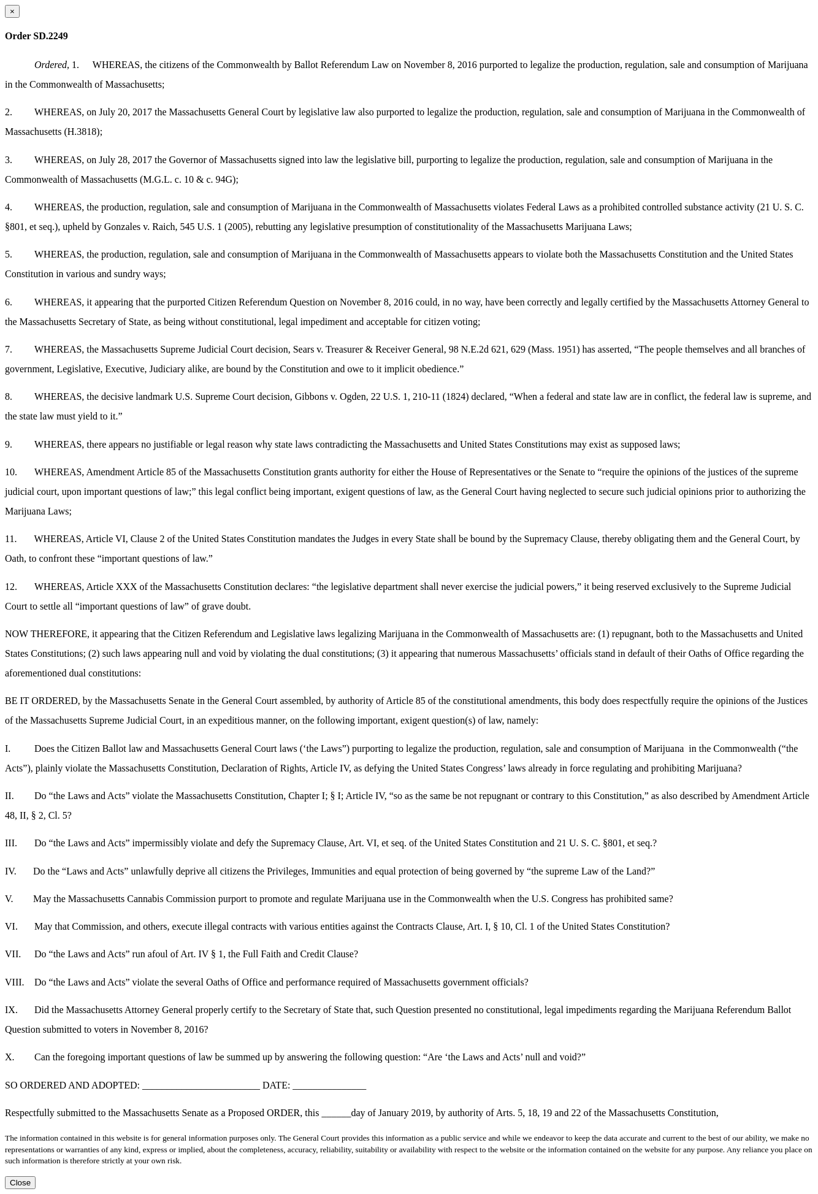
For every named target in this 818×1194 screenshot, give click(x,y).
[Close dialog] (12, 11)
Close (20, 1182)
